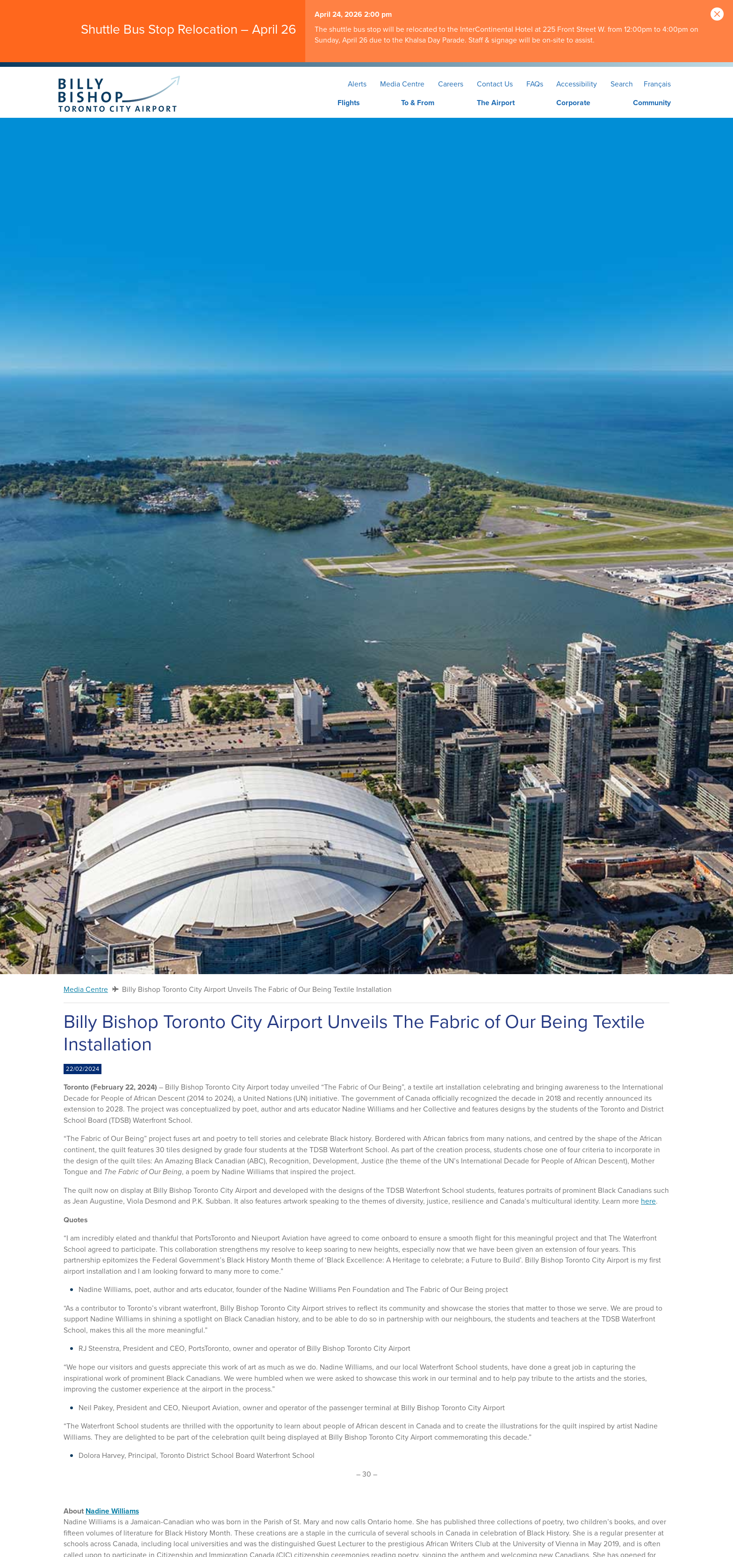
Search (622, 84)
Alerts (357, 84)
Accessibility (576, 84)
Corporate (573, 102)
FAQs (534, 84)
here (648, 1201)
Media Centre (402, 84)
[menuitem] (331, 103)
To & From (417, 102)
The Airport (496, 102)
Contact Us (495, 84)
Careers (450, 84)
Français (657, 84)
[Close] (717, 14)
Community (652, 102)
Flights (348, 102)
